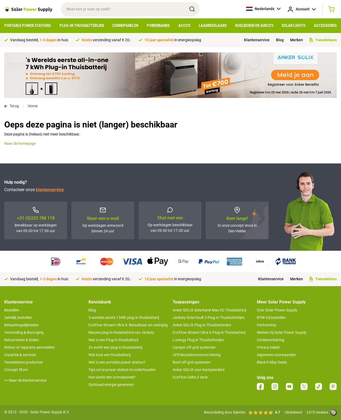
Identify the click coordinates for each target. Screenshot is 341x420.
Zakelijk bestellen (18, 317)
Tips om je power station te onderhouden (122, 370)
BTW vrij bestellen (271, 317)
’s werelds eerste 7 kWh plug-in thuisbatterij (123, 317)
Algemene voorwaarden (276, 355)
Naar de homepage (20, 143)
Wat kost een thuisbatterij (109, 355)
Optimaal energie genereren (111, 384)
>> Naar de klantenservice (25, 380)
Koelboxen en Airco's (254, 25)
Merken (296, 40)
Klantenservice (257, 40)
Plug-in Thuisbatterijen (81, 25)
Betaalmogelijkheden (21, 325)
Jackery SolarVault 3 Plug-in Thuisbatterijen (209, 317)
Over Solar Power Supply (277, 310)
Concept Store (16, 370)
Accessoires (325, 25)
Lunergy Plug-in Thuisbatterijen (198, 340)
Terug (11, 106)
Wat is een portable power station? (116, 362)
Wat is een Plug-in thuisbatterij (113, 340)
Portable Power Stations (27, 25)
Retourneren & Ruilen (21, 340)
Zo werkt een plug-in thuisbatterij (115, 347)
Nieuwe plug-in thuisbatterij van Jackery (121, 332)
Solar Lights (293, 25)
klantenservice (50, 189)
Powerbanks (158, 25)
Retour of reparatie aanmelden (29, 347)
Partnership (266, 325)
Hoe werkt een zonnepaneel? (112, 377)
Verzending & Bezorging (24, 332)
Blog (280, 40)
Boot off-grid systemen (191, 362)
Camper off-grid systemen (194, 347)
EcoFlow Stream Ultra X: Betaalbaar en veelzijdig (128, 325)
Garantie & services (20, 355)
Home (33, 106)
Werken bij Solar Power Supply (281, 332)
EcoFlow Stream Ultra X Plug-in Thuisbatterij (209, 332)
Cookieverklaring (270, 340)
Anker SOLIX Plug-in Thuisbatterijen (202, 325)
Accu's (184, 25)
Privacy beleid (268, 347)
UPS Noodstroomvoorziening (197, 355)
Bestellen (11, 310)
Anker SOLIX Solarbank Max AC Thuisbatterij (209, 310)
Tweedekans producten (23, 362)
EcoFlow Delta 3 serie (190, 377)
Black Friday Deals (272, 362)
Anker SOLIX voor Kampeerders (199, 370)
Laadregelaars (213, 25)
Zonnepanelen (125, 25)
